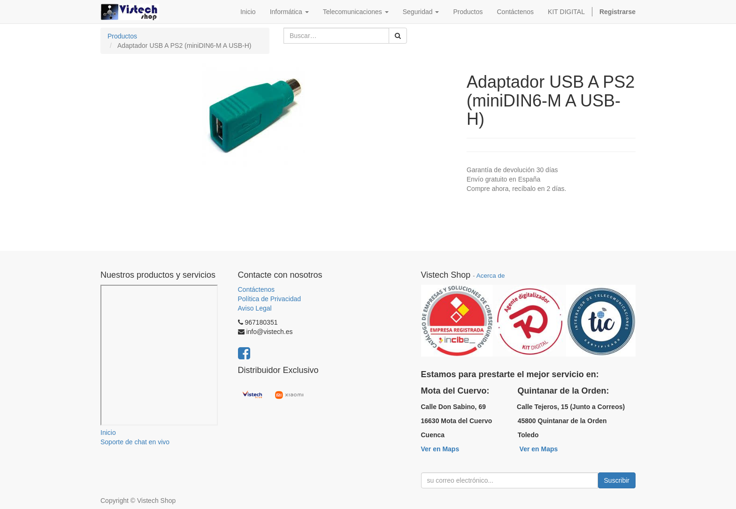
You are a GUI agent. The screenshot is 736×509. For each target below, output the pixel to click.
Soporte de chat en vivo (134, 442)
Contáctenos (256, 289)
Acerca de (490, 275)
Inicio (108, 432)
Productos (122, 36)
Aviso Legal (255, 308)
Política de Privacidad (269, 299)
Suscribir (616, 480)
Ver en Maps (440, 449)
